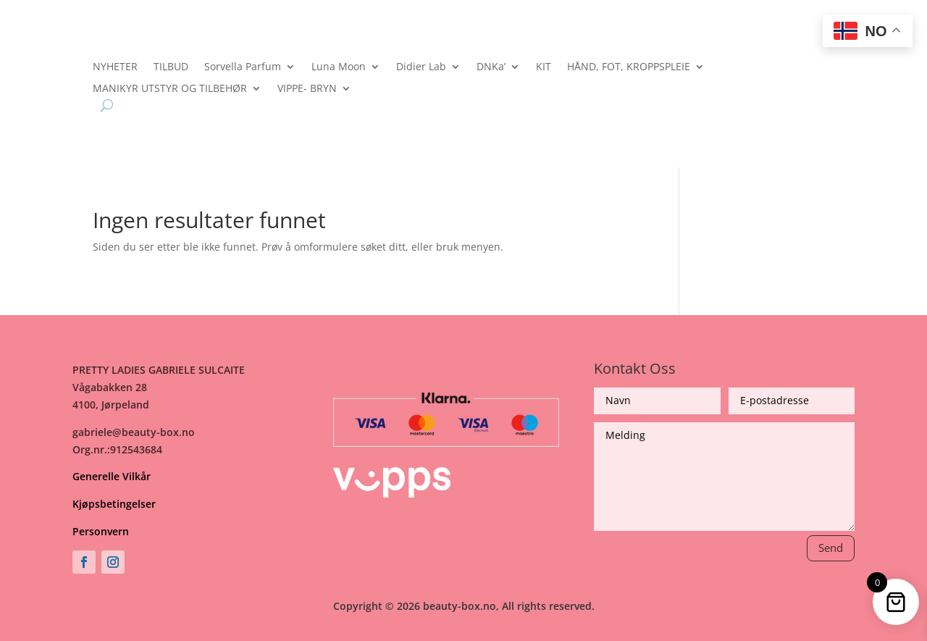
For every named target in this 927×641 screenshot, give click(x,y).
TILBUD (171, 67)
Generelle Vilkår (111, 476)
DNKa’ (491, 67)
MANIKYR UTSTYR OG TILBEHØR (170, 89)
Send (830, 547)
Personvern (100, 531)
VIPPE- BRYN (307, 89)
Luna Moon (338, 67)
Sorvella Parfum (242, 67)
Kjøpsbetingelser (114, 504)
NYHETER (115, 67)
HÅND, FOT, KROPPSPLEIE (628, 67)
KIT (543, 67)
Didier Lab (421, 67)
